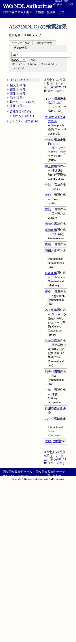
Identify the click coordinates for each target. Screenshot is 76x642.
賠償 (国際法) (53, 441)
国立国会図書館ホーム (17, 471)
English (58, 4)
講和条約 (51, 230)
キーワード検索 (21, 42)
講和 (48, 244)
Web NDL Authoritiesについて (21, 475)
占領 (48, 390)
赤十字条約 (52, 310)
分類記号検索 (44, 42)
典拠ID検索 (20, 47)
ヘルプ (69, 4)
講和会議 (51, 223)
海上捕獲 (51, 166)
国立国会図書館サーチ (50, 471)
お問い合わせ (52, 475)
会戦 (48, 184)
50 (50, 91)
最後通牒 (51, 273)
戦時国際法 (52, 340)
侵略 (48, 291)
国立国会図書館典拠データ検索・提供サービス (38, 8)
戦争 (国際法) (53, 371)
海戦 (48, 195)
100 (58, 91)
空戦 (48, 209)
